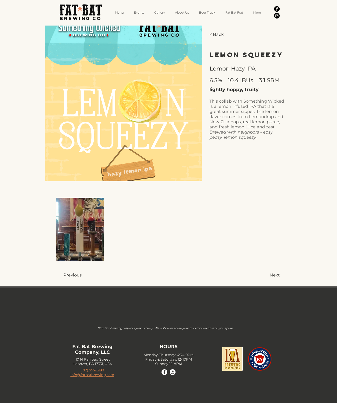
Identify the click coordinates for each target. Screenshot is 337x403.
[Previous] (94, 275)
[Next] (263, 275)
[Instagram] (277, 16)
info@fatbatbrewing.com (92, 375)
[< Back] (220, 34)
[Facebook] (277, 9)
